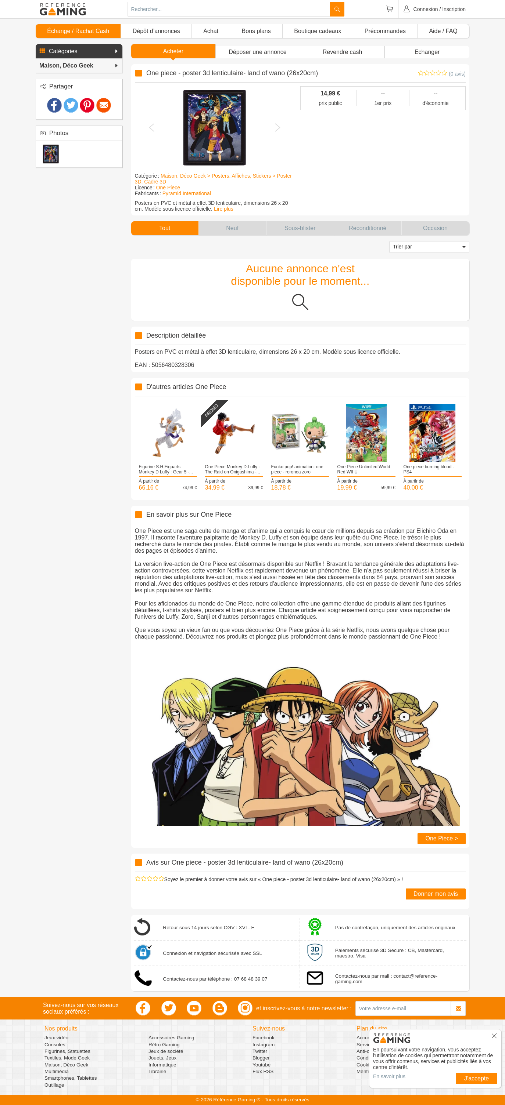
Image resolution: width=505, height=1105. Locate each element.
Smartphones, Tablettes (70, 1078)
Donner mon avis (435, 894)
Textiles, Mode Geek (67, 1058)
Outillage (54, 1085)
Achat (210, 31)
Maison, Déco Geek (66, 1065)
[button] (79, 51)
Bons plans (256, 31)
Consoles (54, 1044)
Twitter (259, 1051)
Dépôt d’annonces (156, 31)
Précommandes (385, 31)
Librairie (157, 1071)
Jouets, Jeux (162, 1058)
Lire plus (223, 209)
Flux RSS (262, 1071)
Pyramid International (186, 193)
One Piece (168, 187)
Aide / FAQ (443, 31)
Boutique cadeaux (317, 31)
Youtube (261, 1065)
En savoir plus (389, 1076)
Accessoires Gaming (171, 1037)
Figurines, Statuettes (67, 1051)
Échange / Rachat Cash (78, 31)
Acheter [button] (173, 51)
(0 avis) (457, 74)
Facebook (263, 1037)
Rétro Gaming (164, 1044)
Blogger (261, 1058)
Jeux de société (165, 1051)
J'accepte (476, 1078)
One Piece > (441, 838)
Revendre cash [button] (342, 52)
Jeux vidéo (56, 1037)
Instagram (263, 1044)
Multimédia (56, 1071)
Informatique (162, 1065)
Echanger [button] (427, 52)
